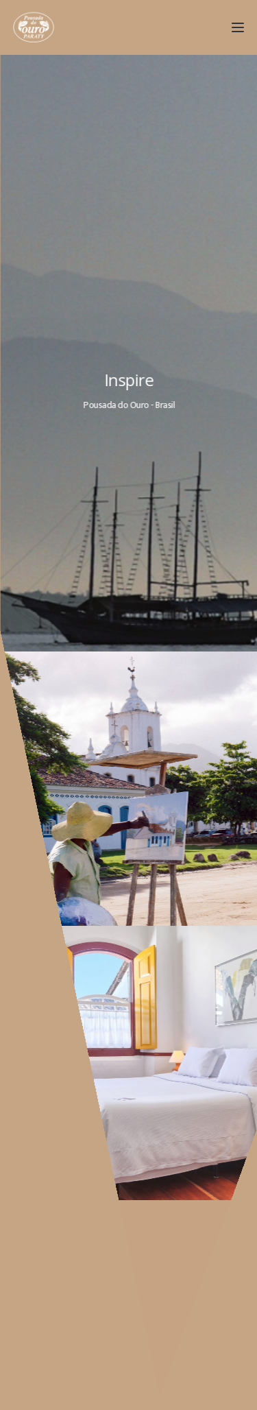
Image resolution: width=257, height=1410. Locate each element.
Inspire (131, 379)
